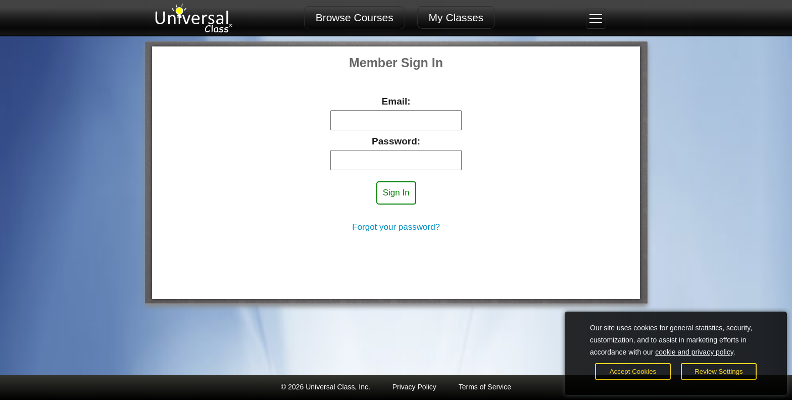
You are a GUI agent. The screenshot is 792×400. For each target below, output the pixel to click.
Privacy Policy (414, 387)
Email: (396, 101)
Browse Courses (354, 17)
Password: (396, 141)
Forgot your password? (396, 227)
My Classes (456, 17)
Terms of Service (485, 387)
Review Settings (719, 371)
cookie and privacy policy (694, 352)
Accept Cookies (633, 371)
